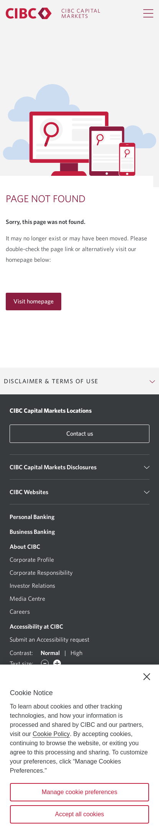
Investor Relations (32, 585)
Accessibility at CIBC (36, 626)
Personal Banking (32, 516)
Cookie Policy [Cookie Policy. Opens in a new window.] (51, 734)
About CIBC (25, 546)
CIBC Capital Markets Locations (51, 410)
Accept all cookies (79, 814)
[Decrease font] (45, 663)
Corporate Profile (32, 559)
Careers (20, 611)
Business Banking (32, 531)
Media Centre (27, 598)
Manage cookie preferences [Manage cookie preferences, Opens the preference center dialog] (79, 792)
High (76, 653)
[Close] (146, 676)
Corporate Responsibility (41, 572)
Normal (50, 653)
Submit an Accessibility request (49, 639)
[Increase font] (57, 663)
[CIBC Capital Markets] (53, 13)
